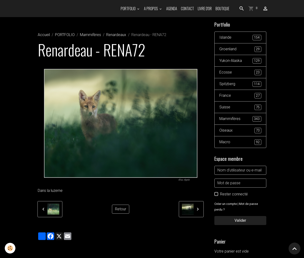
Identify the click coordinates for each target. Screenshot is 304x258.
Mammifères (90, 34)
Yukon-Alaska (240, 61)
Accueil (44, 34)
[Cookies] (10, 248)
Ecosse (240, 72)
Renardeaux (116, 34)
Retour (120, 209)
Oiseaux (240, 130)
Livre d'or (205, 8)
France (240, 95)
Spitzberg (240, 84)
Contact (187, 8)
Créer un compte (225, 204)
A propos (151, 8)
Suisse (240, 107)
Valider (240, 220)
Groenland (240, 49)
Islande (240, 37)
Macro (240, 142)
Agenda (171, 8)
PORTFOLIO (128, 8)
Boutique (222, 8)
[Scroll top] (294, 248)
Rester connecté (234, 194)
